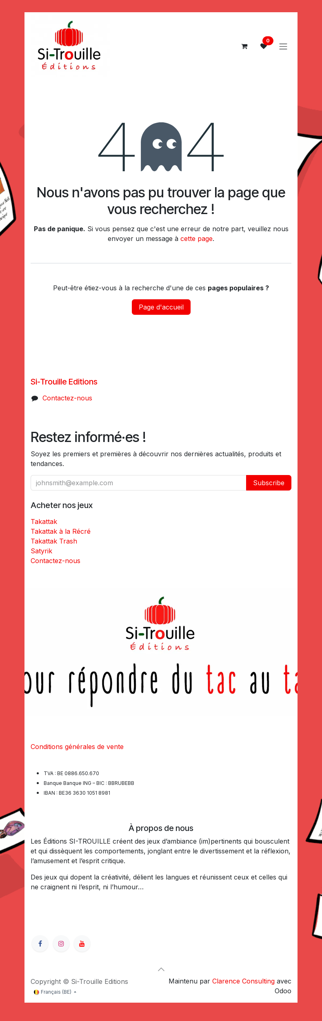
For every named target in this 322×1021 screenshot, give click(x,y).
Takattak (44, 521)
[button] (161, 969)
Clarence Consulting (243, 981)
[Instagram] (61, 943)
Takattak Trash (54, 541)
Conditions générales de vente (77, 747)
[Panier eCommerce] (244, 46)
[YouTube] (82, 943)
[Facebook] (40, 943)
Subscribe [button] (268, 483)
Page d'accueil (161, 307)
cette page (196, 238)
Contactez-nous (67, 398)
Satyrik (41, 551)
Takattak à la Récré (61, 531)
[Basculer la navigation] (283, 46)
